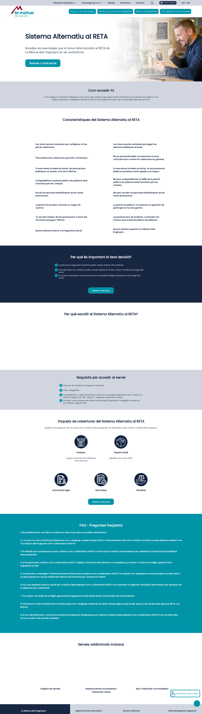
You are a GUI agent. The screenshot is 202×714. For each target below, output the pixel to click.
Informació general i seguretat (182, 710)
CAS (188, 3)
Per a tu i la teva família (82, 11)
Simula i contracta (42, 63)
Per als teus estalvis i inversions (115, 11)
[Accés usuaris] (167, 3)
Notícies (111, 3)
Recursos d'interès (131, 710)
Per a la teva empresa (146, 11)
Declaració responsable (187, 693)
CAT (183, 3)
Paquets (81, 452)
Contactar (140, 3)
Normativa (101, 490)
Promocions (125, 3)
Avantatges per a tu (92, 3)
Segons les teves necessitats (88, 710)
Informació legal (61, 490)
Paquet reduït (121, 452)
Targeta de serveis (50, 688)
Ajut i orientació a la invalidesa (152, 688)
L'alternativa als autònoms (175, 11)
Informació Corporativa (65, 3)
